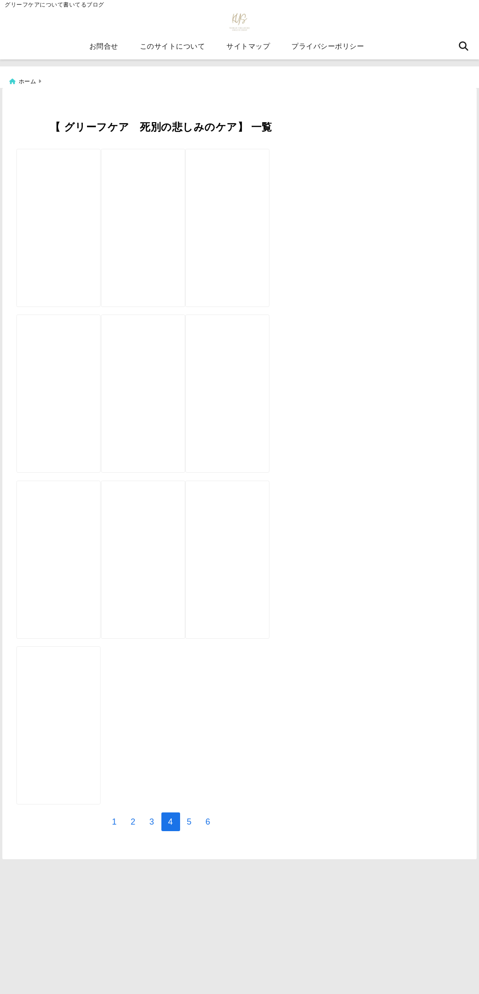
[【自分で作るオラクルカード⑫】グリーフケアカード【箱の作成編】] (161, 203)
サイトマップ (248, 51)
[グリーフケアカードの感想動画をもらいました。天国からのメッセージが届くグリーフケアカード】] (161, 565)
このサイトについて (172, 51)
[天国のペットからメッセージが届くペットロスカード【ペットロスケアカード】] (257, 203)
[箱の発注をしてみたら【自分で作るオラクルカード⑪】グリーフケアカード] (65, 384)
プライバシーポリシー (327, 51)
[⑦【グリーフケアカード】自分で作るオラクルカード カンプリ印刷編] (257, 565)
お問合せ (103, 51)
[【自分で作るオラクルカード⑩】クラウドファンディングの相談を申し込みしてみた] (161, 384)
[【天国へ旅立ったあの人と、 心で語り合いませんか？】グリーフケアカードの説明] (65, 746)
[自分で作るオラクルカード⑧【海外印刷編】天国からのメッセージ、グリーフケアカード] (65, 565)
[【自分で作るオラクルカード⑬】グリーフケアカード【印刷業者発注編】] (65, 203)
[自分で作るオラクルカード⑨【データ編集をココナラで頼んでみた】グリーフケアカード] (257, 384)
